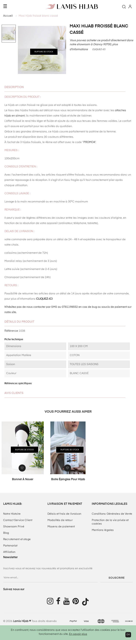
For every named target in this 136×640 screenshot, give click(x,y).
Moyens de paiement (61, 526)
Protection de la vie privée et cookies (110, 522)
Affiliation (9, 552)
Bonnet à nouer (22, 479)
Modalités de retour (60, 520)
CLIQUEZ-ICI (99, 49)
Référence (11, 331)
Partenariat (10, 545)
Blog (6, 533)
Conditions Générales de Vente (112, 514)
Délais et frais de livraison (64, 514)
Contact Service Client (17, 520)
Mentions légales (103, 530)
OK (128, 635)
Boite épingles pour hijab (68, 479)
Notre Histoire (12, 514)
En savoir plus (78, 634)
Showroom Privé (13, 526)
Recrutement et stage (17, 539)
